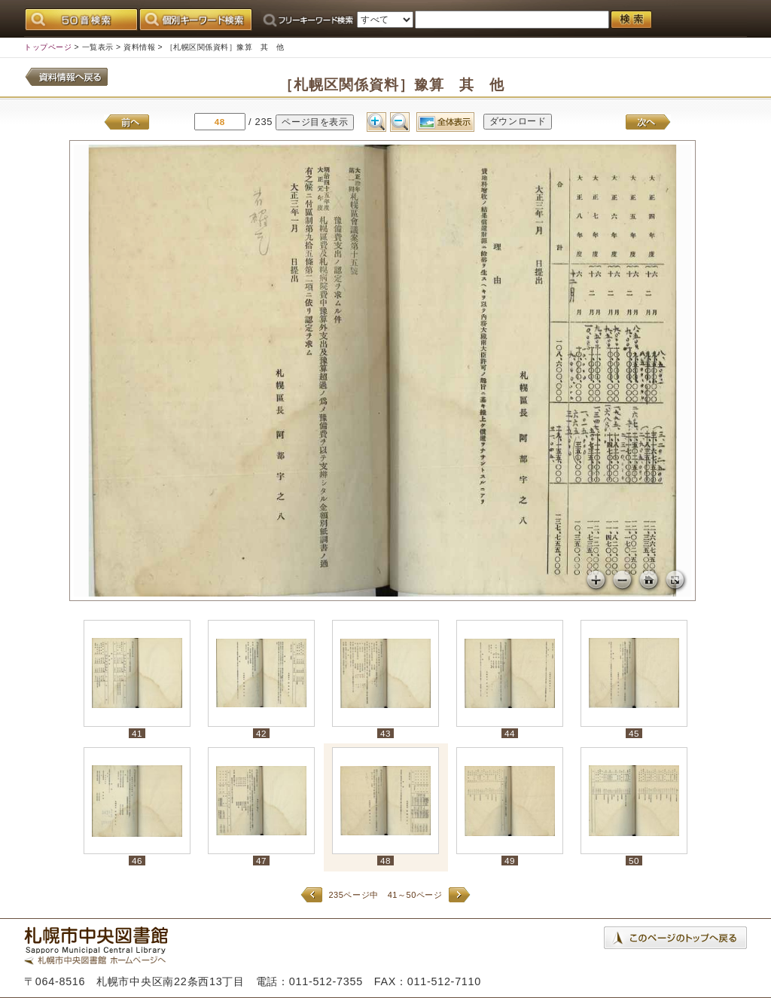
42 (261, 733)
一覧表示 (98, 47)
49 (509, 860)
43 (385, 733)
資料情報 (139, 47)
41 (137, 733)
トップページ (48, 47)
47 (261, 860)
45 (634, 733)
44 (509, 733)
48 (385, 860)
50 (634, 860)
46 (137, 860)
